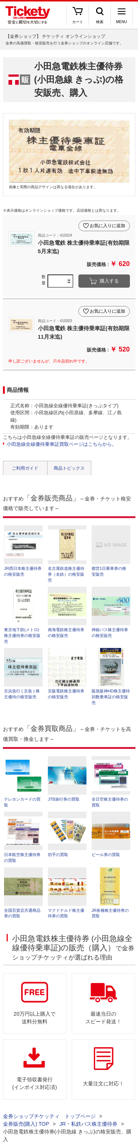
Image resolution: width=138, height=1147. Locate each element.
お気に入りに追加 (107, 225)
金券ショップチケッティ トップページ (49, 1116)
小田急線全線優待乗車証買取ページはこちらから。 (62, 444)
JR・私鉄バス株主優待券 (88, 1124)
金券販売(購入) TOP (26, 1124)
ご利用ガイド (25, 468)
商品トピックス (69, 468)
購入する (109, 281)
